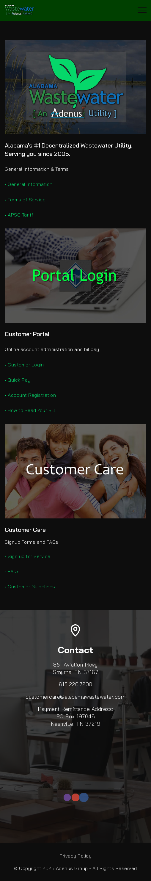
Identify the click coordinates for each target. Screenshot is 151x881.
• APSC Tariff (19, 215)
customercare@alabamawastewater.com (75, 696)
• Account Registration (30, 395)
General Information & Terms (37, 169)
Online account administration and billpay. (52, 349)
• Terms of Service (25, 200)
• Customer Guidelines (30, 587)
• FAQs (12, 571)
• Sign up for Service (28, 556)
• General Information (29, 184)
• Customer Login (24, 365)
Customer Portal (27, 334)
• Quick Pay (18, 380)
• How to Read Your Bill (30, 410)
